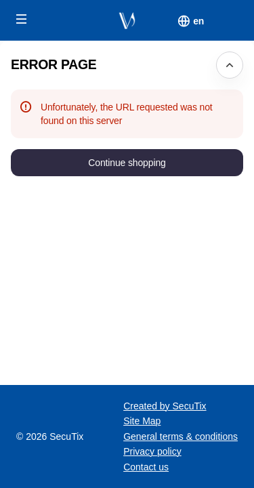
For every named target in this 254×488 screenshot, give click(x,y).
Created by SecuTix (164, 406)
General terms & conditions (180, 436)
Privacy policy (152, 451)
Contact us (146, 467)
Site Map (142, 420)
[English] (198, 21)
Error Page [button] (54, 64)
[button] (21, 19)
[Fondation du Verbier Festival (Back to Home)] (127, 20)
